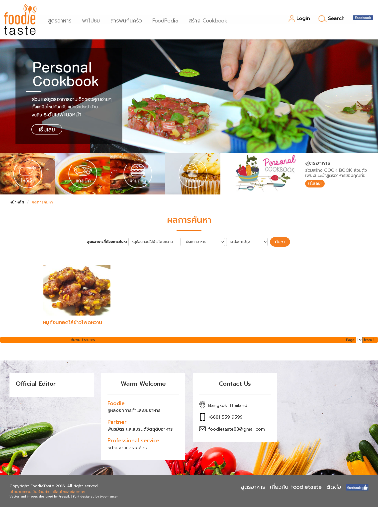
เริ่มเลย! (316, 183)
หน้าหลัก (16, 202)
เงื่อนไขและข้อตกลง (69, 491)
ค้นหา (280, 241)
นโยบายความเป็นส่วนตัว (29, 491)
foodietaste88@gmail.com (236, 428)
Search (331, 18)
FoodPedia (167, 20)
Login (299, 18)
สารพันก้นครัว (127, 20)
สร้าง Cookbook (209, 20)
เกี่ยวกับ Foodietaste (296, 486)
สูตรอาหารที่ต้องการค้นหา (109, 241)
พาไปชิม (92, 20)
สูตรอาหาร (61, 20)
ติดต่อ (334, 486)
